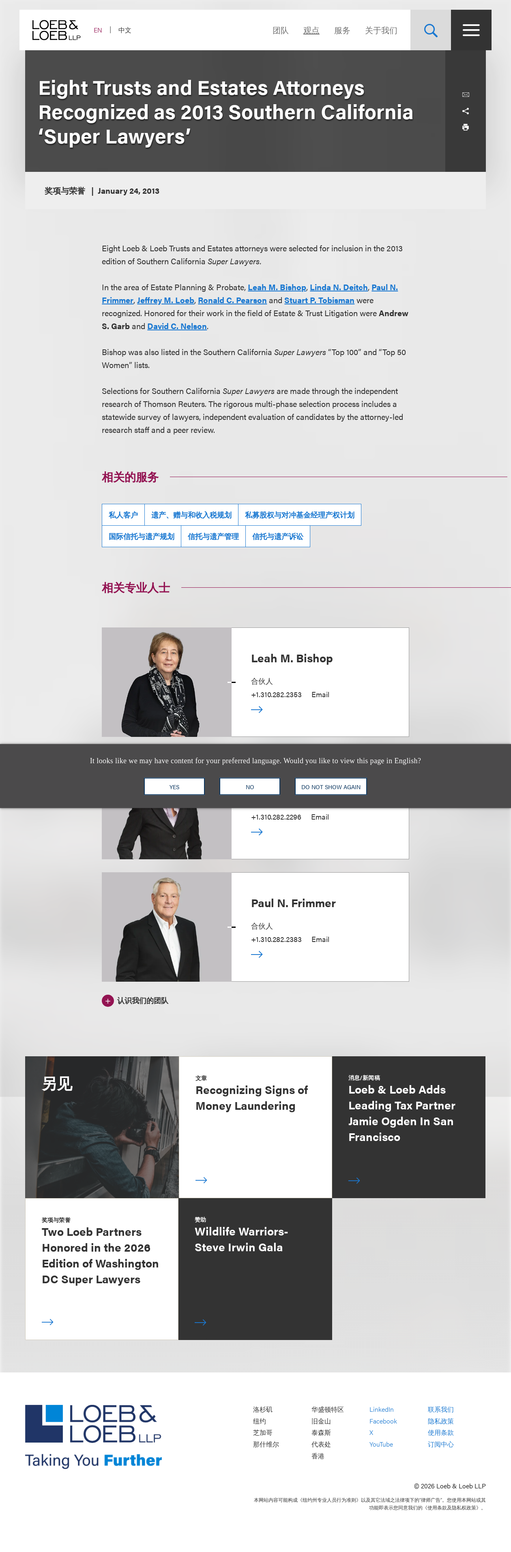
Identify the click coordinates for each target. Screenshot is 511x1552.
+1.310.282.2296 (276, 816)
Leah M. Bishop (277, 287)
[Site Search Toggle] (425, 30)
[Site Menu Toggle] (465, 30)
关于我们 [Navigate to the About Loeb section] (375, 30)
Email (320, 694)
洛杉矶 (263, 1409)
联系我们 (441, 1409)
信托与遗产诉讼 (277, 536)
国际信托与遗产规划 (141, 536)
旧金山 (321, 1421)
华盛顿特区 (327, 1409)
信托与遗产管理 (213, 536)
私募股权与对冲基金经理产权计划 (299, 514)
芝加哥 (263, 1432)
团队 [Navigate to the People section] (275, 30)
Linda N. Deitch (339, 287)
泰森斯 (321, 1432)
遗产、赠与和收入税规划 (191, 514)
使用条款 (441, 1432)
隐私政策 (441, 1421)
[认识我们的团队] (135, 999)
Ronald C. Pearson (232, 300)
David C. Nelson (177, 326)
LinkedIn (381, 1409)
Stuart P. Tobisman (319, 300)
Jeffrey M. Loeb (165, 300)
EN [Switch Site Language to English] (103, 29)
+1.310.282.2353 (276, 694)
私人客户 (123, 514)
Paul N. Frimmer (293, 902)
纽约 (259, 1421)
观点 (306, 30)
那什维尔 (266, 1444)
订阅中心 (441, 1444)
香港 (317, 1455)
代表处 (321, 1444)
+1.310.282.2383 (276, 939)
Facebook (383, 1421)
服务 (336, 30)
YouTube (381, 1444)
